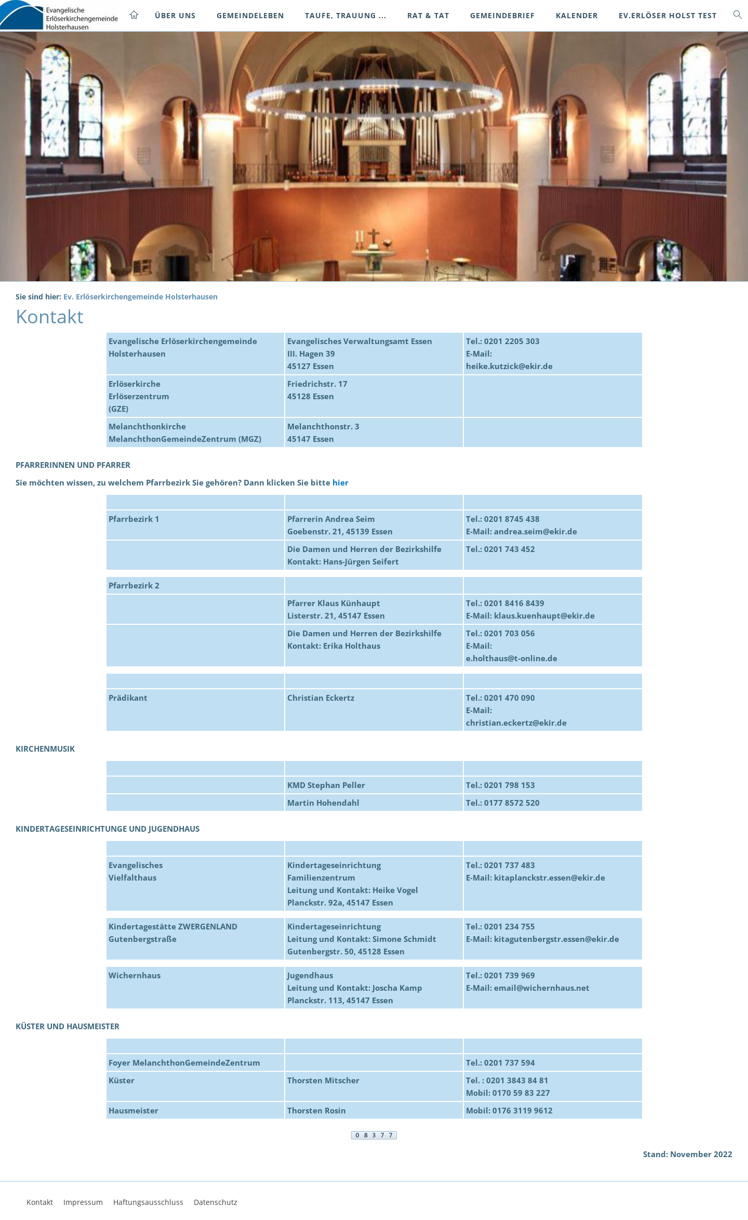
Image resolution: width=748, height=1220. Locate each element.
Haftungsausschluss (148, 1202)
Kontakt (39, 1202)
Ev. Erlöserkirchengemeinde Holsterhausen (140, 296)
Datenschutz (215, 1202)
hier (340, 482)
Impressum (83, 1202)
